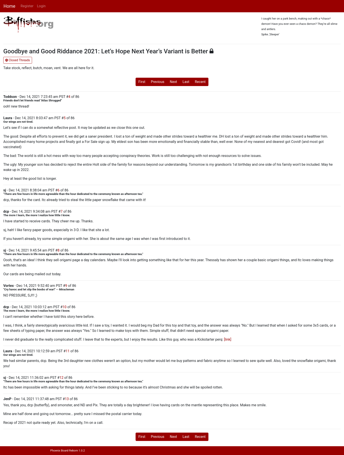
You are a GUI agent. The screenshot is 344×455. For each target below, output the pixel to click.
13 (67, 399)
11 (68, 351)
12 (61, 378)
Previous (157, 82)
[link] (227, 339)
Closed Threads (17, 60)
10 (64, 307)
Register (27, 6)
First (141, 82)
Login (41, 6)
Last (186, 82)
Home (9, 6)
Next (173, 82)
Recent (200, 82)
